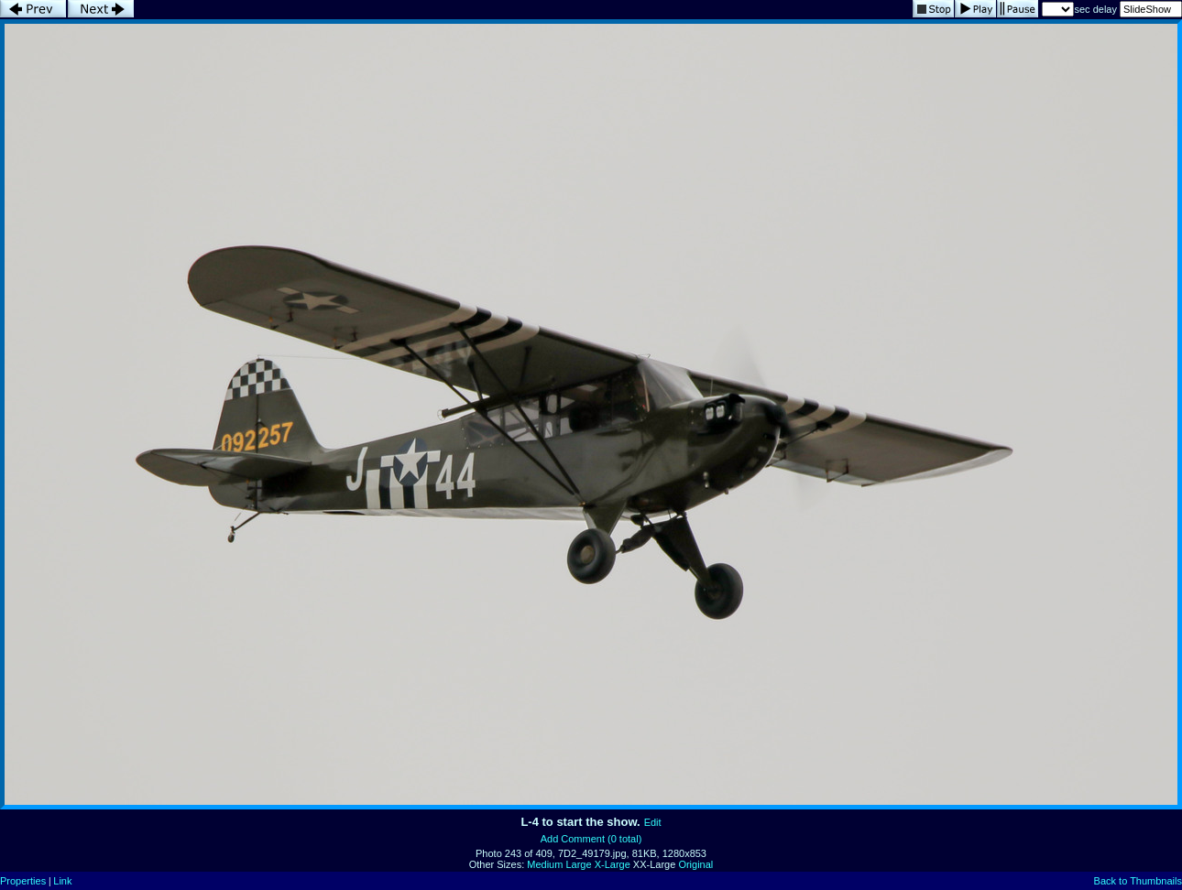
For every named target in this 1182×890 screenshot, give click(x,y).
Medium (545, 864)
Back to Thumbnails (1138, 880)
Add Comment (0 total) (591, 838)
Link (62, 880)
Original (695, 864)
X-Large (612, 864)
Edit (653, 822)
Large (578, 864)
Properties (23, 880)
